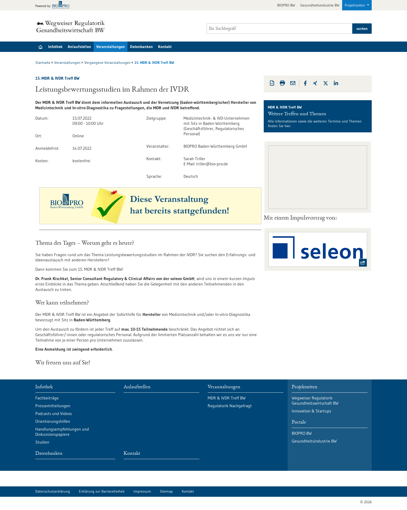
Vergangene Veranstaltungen (107, 62)
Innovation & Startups (311, 410)
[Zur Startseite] (71, 26)
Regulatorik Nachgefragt (230, 405)
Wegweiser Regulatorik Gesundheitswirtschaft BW (315, 400)
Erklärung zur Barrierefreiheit (102, 491)
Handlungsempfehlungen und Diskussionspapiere (62, 431)
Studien (42, 442)
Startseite (42, 62)
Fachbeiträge (47, 397)
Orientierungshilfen (52, 421)
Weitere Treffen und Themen (297, 114)
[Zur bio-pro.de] (53, 5)
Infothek (55, 46)
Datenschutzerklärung (52, 491)
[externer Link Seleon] (317, 249)
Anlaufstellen (79, 46)
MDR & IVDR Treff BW (227, 397)
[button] (305, 83)
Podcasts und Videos (53, 413)
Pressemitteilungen (52, 405)
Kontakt (165, 46)
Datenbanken (141, 46)
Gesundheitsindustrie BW (320, 5)
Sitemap (166, 491)
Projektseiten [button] (355, 5)
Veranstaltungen (110, 46)
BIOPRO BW (286, 5)
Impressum (142, 491)
